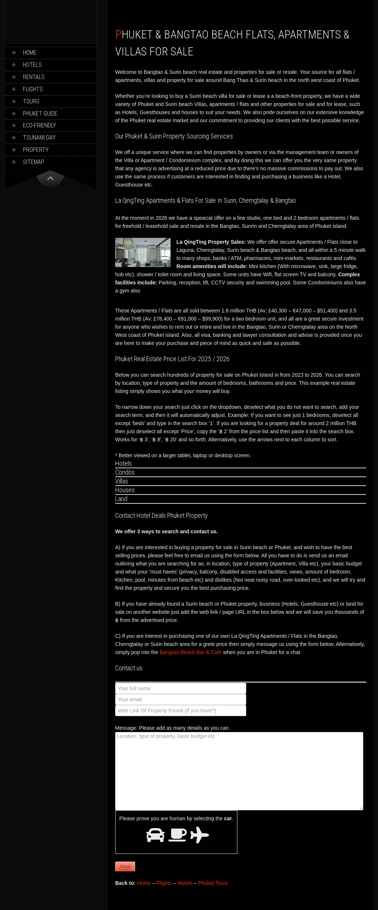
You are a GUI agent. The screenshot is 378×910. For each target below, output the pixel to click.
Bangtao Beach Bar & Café (191, 652)
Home (30, 52)
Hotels (32, 64)
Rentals (34, 77)
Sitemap (33, 161)
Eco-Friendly (39, 125)
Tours (31, 101)
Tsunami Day (39, 137)
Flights (33, 89)
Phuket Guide (40, 113)
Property (36, 149)
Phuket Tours (213, 883)
